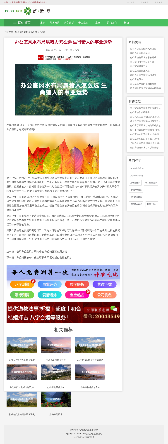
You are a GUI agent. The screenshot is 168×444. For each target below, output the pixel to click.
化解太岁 (144, 2)
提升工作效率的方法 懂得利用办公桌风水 (146, 130)
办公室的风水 (55, 414)
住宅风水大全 (136, 190)
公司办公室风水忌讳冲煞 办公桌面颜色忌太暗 (42, 251)
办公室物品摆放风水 (90, 387)
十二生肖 (130, 2)
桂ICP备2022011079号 (84, 437)
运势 (126, 22)
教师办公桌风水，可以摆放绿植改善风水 (146, 147)
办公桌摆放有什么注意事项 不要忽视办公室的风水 (44, 257)
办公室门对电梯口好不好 (22, 387)
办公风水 (39, 32)
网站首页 (22, 22)
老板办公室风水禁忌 (56, 360)
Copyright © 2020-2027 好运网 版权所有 (83, 433)
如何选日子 (135, 183)
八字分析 (69, 22)
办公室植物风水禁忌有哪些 (90, 360)
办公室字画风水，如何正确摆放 (145, 125)
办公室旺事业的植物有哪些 (143, 84)
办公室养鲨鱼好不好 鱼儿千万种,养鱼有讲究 (146, 139)
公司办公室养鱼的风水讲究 (22, 360)
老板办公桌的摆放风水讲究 (22, 414)
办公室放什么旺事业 (140, 112)
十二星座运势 (151, 183)
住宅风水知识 (136, 204)
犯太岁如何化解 (137, 168)
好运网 (18, 32)
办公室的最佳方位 (56, 387)
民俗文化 (112, 22)
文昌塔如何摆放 (137, 175)
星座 (97, 22)
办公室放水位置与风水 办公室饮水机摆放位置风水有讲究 (146, 134)
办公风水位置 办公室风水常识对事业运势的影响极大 (146, 117)
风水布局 (158, 2)
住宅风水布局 (136, 197)
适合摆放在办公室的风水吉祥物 (145, 88)
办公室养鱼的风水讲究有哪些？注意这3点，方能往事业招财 (146, 108)
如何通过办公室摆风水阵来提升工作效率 (146, 121)
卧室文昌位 (152, 204)
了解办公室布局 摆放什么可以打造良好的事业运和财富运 (146, 143)
